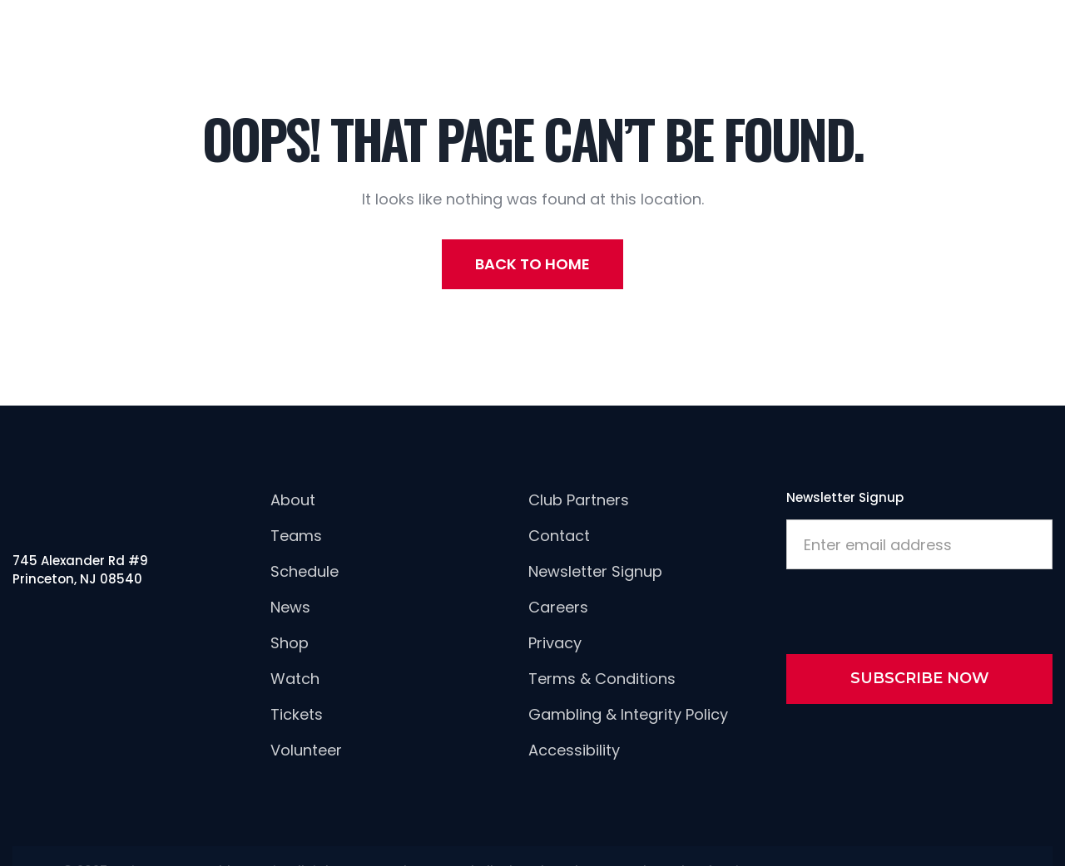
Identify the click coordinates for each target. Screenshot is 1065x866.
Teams (296, 535)
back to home (532, 263)
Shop (289, 642)
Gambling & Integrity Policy (628, 714)
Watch (295, 678)
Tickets (296, 714)
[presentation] (912, 608)
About (292, 500)
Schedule (304, 571)
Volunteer (306, 750)
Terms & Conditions (602, 678)
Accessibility (574, 750)
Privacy (555, 642)
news (290, 607)
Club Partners (578, 500)
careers (558, 607)
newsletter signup (595, 571)
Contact (559, 535)
